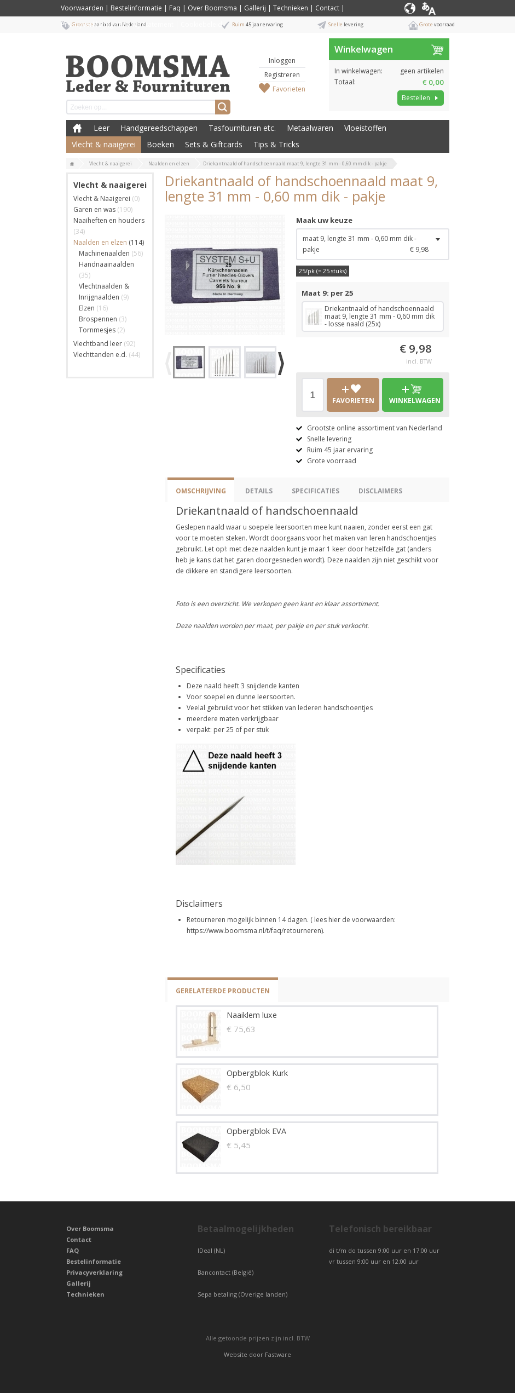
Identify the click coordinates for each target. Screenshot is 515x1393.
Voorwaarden (82, 8)
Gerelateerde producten (223, 990)
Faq (175, 8)
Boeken (160, 144)
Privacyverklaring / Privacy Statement (117, 24)
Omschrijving (201, 491)
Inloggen (282, 60)
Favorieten (289, 89)
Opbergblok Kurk (257, 1073)
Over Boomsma (212, 8)
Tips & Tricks (276, 144)
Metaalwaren (310, 128)
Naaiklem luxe (252, 1015)
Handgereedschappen (159, 128)
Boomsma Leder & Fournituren (77, 128)
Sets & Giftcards (213, 144)
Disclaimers (380, 491)
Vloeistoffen (365, 128)
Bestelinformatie (136, 8)
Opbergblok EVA (256, 1131)
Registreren (282, 74)
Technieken (290, 8)
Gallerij (255, 8)
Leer (101, 128)
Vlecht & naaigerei (104, 144)
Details (259, 491)
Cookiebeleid (201, 24)
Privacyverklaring (94, 1272)
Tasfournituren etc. (242, 128)
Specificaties (315, 491)
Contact (327, 8)
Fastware (278, 1354)
